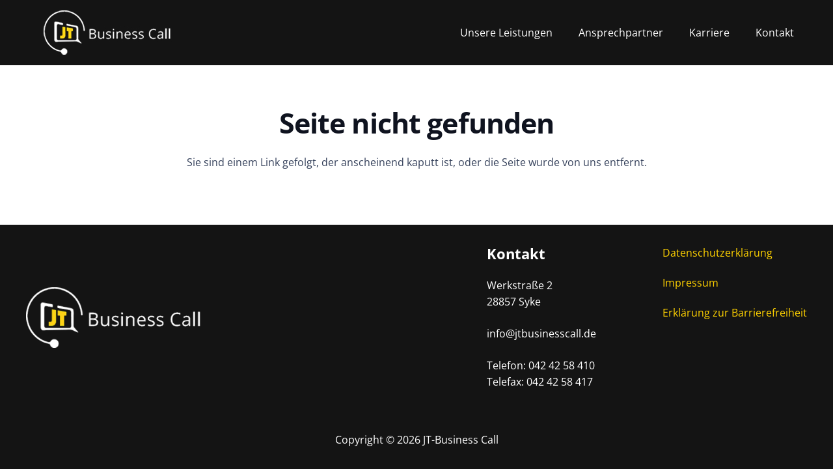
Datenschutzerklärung (717, 253)
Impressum (690, 283)
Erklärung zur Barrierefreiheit (734, 313)
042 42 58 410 (561, 365)
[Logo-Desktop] (127, 32)
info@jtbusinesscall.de (541, 333)
